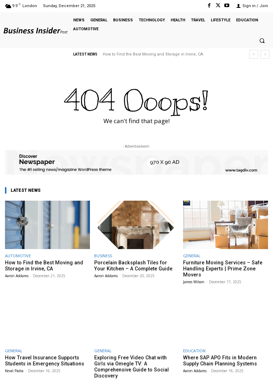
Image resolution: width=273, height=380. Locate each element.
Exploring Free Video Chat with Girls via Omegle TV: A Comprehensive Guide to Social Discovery (135, 356)
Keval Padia (14, 362)
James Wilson (193, 274)
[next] (265, 54)
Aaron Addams (16, 274)
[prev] (253, 54)
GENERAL (191, 256)
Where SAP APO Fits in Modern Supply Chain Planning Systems (223, 353)
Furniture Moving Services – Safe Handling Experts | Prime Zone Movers (224, 265)
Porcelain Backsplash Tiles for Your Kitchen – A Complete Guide (132, 265)
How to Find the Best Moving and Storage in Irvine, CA (153, 54)
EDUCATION (194, 343)
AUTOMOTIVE (18, 256)
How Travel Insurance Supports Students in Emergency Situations (40, 353)
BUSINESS (103, 256)
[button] (262, 40)
